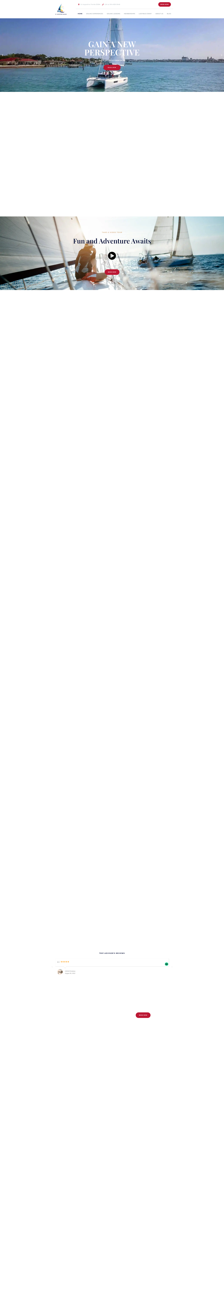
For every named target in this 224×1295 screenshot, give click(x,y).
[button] (2, 55)
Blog (169, 13)
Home (80, 13)
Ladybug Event (145, 13)
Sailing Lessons (113, 13)
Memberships (129, 13)
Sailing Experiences (94, 13)
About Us (159, 13)
